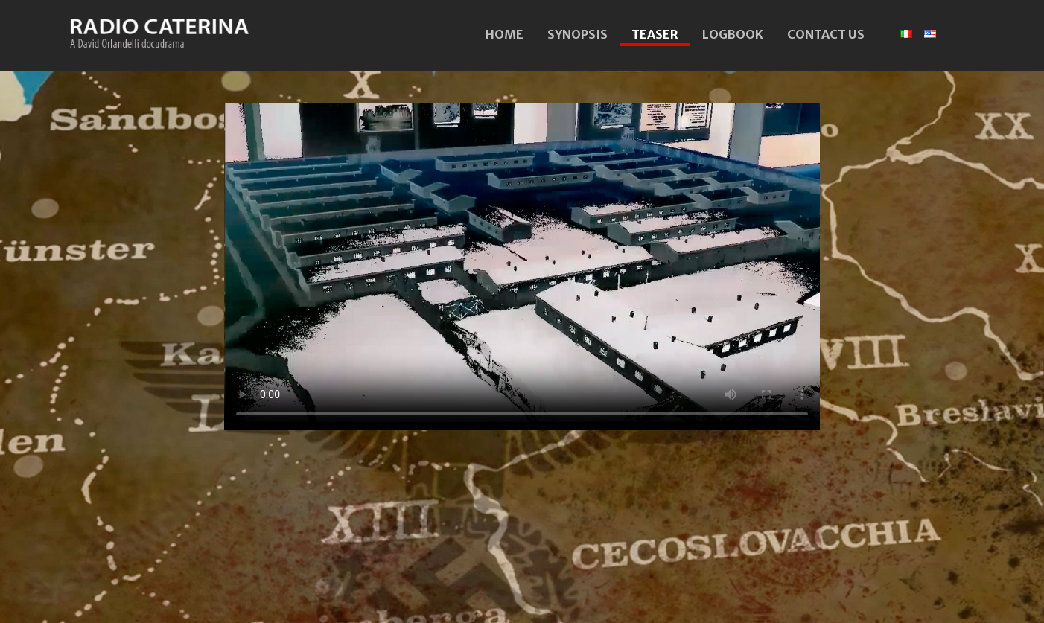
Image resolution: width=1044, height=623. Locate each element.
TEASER (654, 34)
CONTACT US (826, 34)
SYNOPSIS (577, 34)
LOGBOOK (732, 34)
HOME (504, 34)
